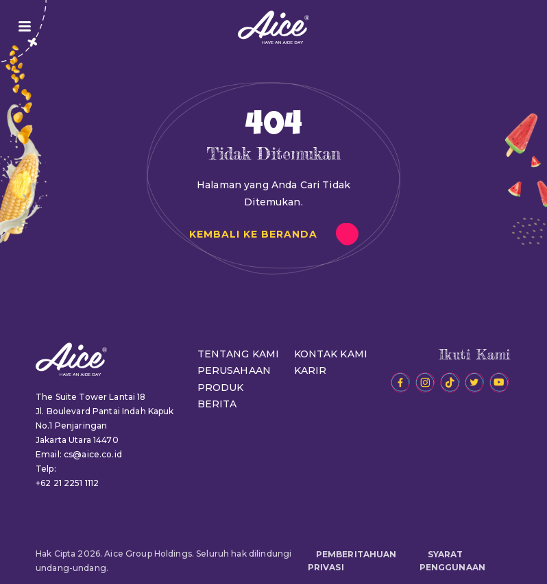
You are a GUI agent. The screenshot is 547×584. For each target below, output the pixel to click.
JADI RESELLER (518, 27)
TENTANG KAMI (238, 354)
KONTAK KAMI (331, 354)
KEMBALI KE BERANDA (253, 234)
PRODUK (220, 387)
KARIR (310, 370)
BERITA (217, 404)
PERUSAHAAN (234, 370)
